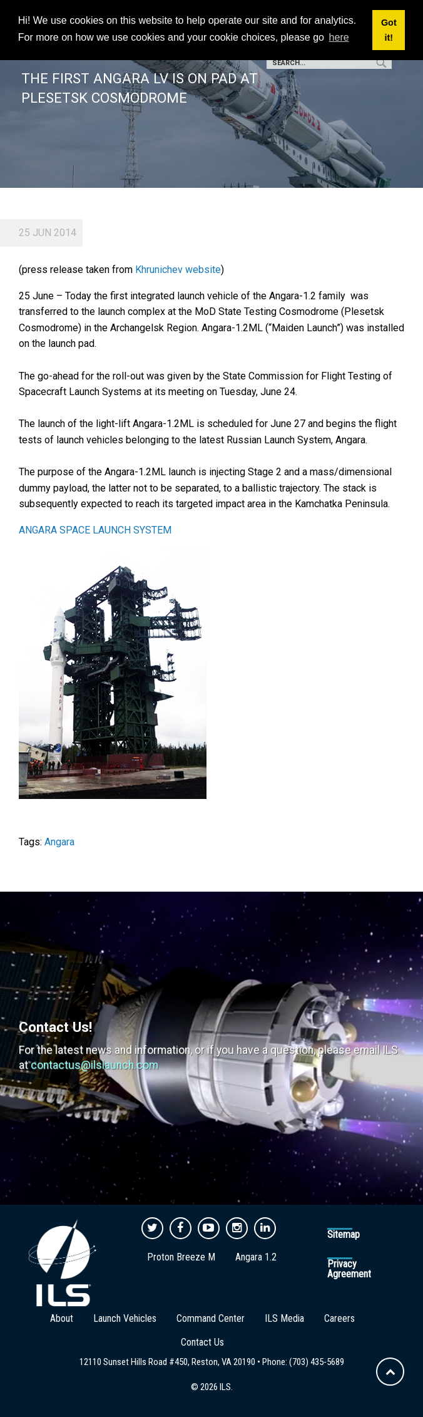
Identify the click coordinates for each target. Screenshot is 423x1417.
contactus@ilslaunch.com (94, 1065)
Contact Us (202, 1342)
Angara (59, 842)
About (61, 1318)
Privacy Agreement (349, 1269)
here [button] (339, 37)
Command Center (210, 1318)
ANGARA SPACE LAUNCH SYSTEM (97, 530)
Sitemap (343, 1234)
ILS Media (284, 1318)
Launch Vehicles (124, 1318)
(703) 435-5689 (316, 1362)
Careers (339, 1318)
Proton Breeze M (181, 1257)
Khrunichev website (178, 270)
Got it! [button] (389, 30)
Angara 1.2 (256, 1257)
